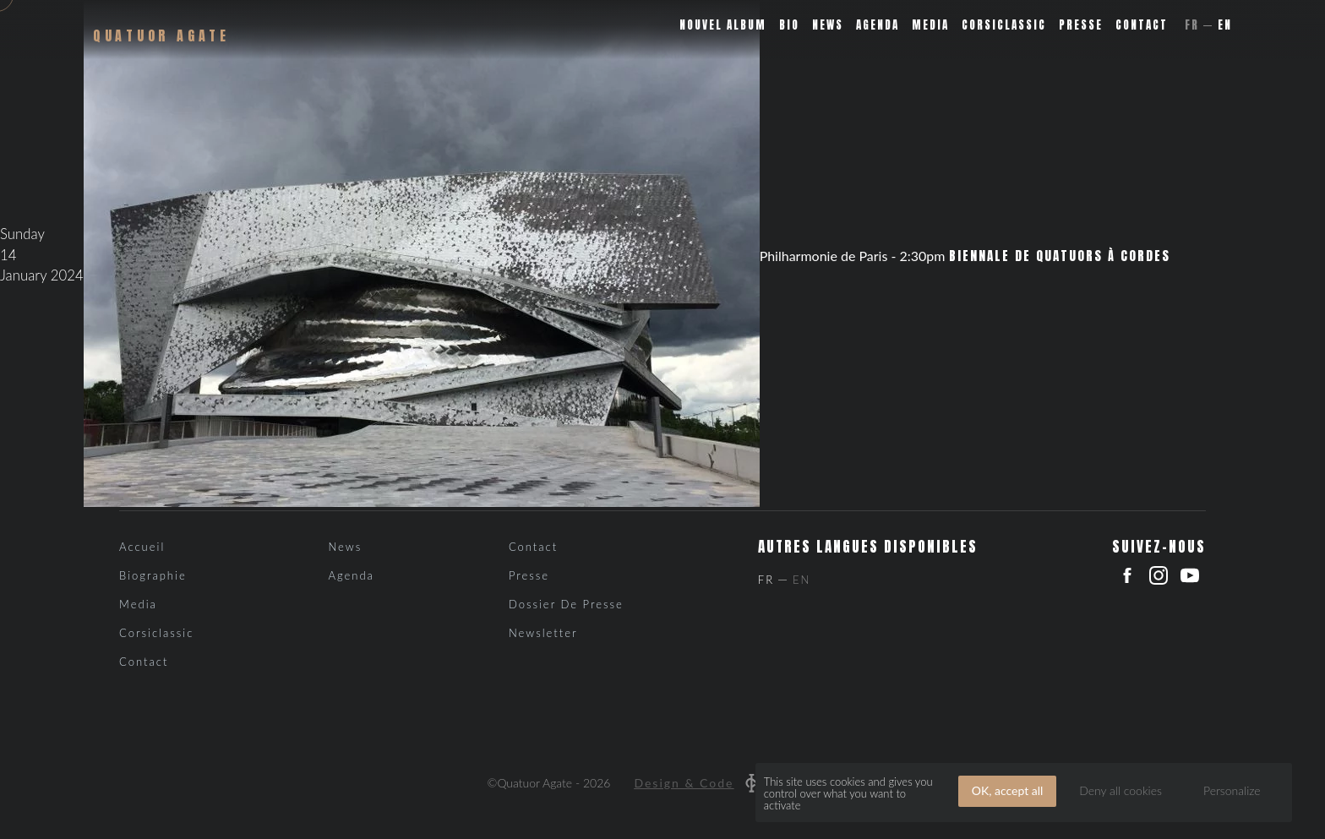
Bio (789, 25)
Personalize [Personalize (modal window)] (1232, 790)
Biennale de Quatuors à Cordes (1059, 256)
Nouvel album (722, 25)
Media (930, 25)
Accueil (142, 546)
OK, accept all (1008, 790)
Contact (1141, 25)
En (1225, 25)
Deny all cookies (1120, 790)
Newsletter (543, 633)
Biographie (153, 575)
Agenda (877, 25)
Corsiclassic (1004, 25)
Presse (1081, 25)
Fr (1192, 25)
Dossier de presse (566, 604)
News (827, 25)
